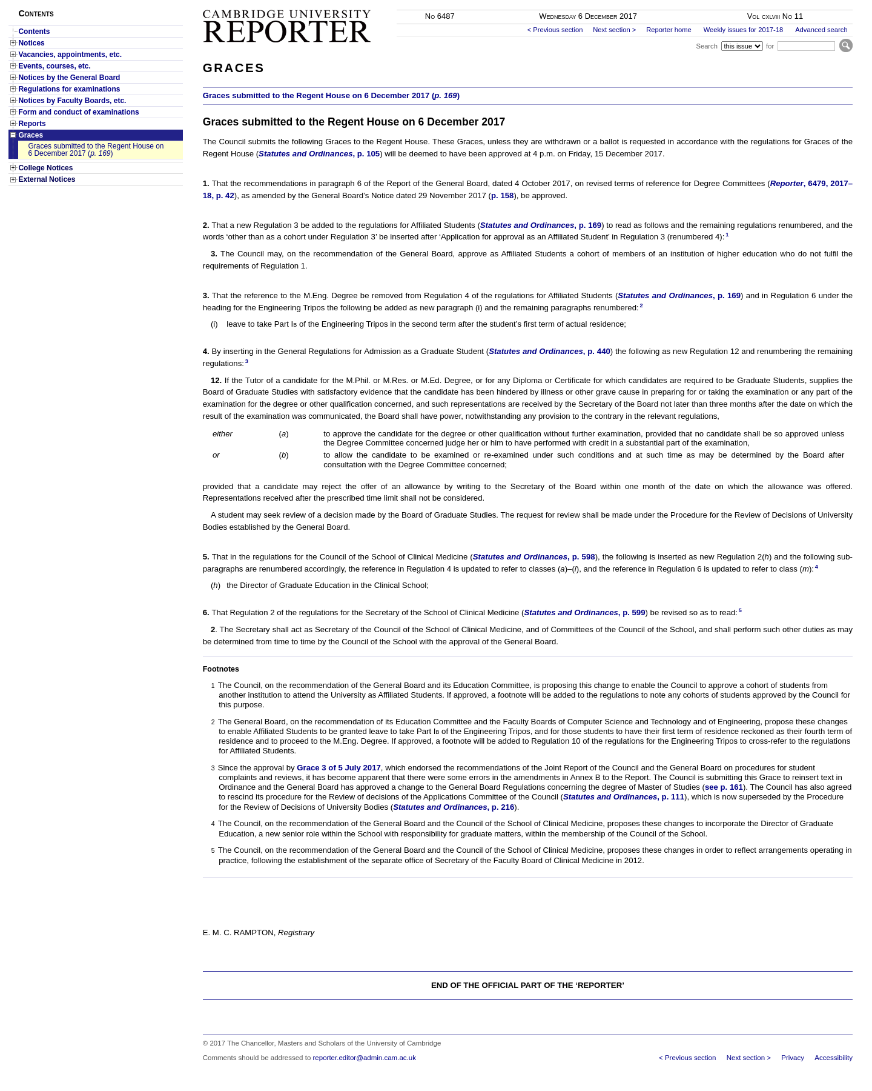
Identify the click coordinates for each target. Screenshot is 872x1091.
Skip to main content (820, 3)
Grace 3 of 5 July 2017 (339, 767)
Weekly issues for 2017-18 (744, 29)
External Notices (46, 179)
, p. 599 (584, 612)
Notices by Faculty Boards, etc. (72, 100)
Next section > (614, 29)
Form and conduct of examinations (78, 112)
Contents (34, 31)
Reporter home (669, 29)
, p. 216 (453, 807)
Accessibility (833, 1057)
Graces (30, 135)
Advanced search (821, 29)
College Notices (45, 168)
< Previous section (555, 29)
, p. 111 (623, 796)
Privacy (792, 1057)
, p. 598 (534, 556)
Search (706, 46)
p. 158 (502, 195)
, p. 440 (549, 351)
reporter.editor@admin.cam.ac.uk (364, 1057)
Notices (31, 43)
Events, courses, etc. (54, 66)
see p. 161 (724, 787)
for (770, 46)
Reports (31, 123)
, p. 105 (319, 153)
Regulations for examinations (69, 89)
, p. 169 (540, 225)
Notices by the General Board (69, 77)
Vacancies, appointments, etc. (70, 54)
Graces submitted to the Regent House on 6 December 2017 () (96, 150)
